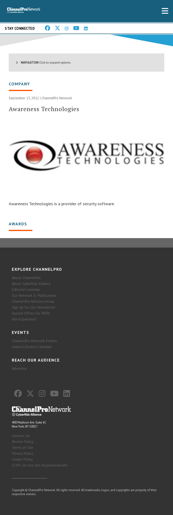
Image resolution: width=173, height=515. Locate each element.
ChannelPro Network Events (34, 340)
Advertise (19, 368)
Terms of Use (22, 447)
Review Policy (23, 441)
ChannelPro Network (57, 98)
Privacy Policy (22, 453)
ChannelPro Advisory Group (33, 301)
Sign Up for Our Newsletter (33, 307)
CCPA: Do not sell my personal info (40, 465)
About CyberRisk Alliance (31, 283)
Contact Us (21, 435)
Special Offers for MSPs (31, 313)
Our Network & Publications (34, 295)
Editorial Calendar (26, 289)
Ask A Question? (24, 319)
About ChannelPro (26, 277)
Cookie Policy (22, 459)
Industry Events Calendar (32, 346)
